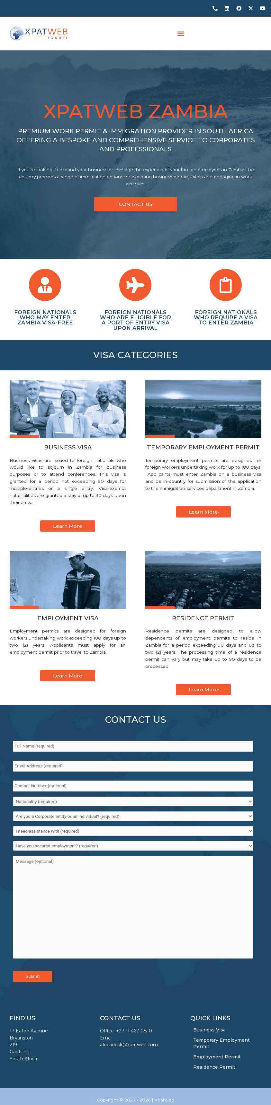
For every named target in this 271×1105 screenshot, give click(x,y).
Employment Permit (217, 1057)
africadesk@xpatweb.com (129, 1045)
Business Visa (209, 1030)
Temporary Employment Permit (221, 1043)
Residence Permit (214, 1067)
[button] (181, 33)
